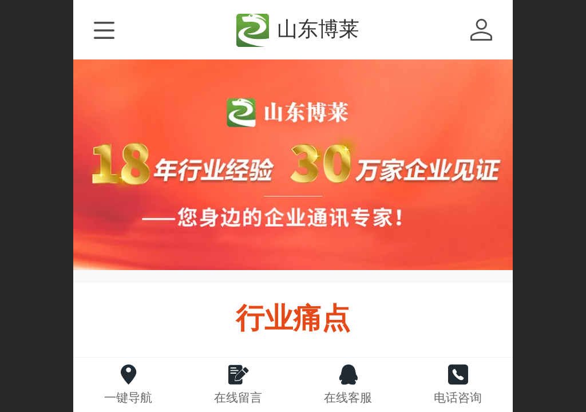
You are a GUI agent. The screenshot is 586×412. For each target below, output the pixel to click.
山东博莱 (318, 29)
